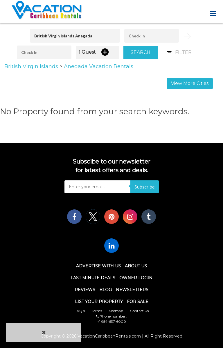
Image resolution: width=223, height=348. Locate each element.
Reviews (85, 289)
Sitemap (116, 311)
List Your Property (99, 301)
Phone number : (111, 316)
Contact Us (139, 311)
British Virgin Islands (32, 66)
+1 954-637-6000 (111, 321)
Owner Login (135, 277)
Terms (97, 311)
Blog (105, 289)
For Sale (137, 301)
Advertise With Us (98, 266)
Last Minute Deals (93, 277)
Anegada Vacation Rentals (98, 66)
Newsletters (132, 289)
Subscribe (144, 186)
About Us (136, 266)
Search (140, 52)
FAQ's (80, 311)
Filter (183, 52)
